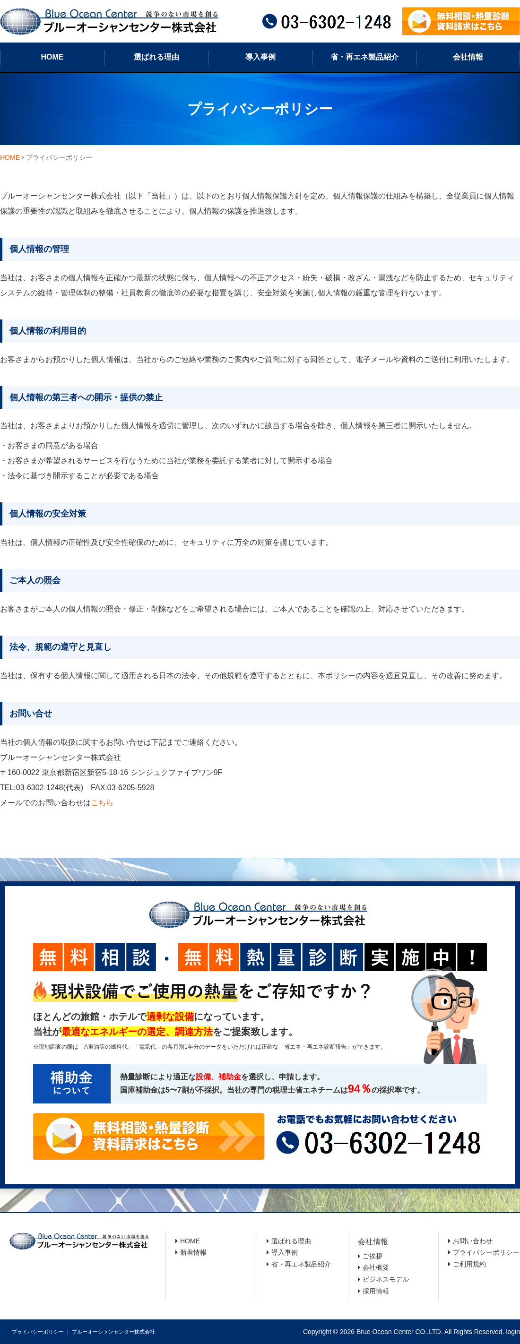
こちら (102, 803)
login (513, 1331)
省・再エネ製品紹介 (364, 57)
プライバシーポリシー (486, 1252)
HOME (52, 57)
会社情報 (468, 57)
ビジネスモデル (386, 1279)
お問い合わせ (473, 1241)
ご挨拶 (372, 1256)
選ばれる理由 (156, 57)
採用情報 (376, 1291)
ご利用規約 (469, 1264)
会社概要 (376, 1267)
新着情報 (193, 1252)
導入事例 (260, 57)
